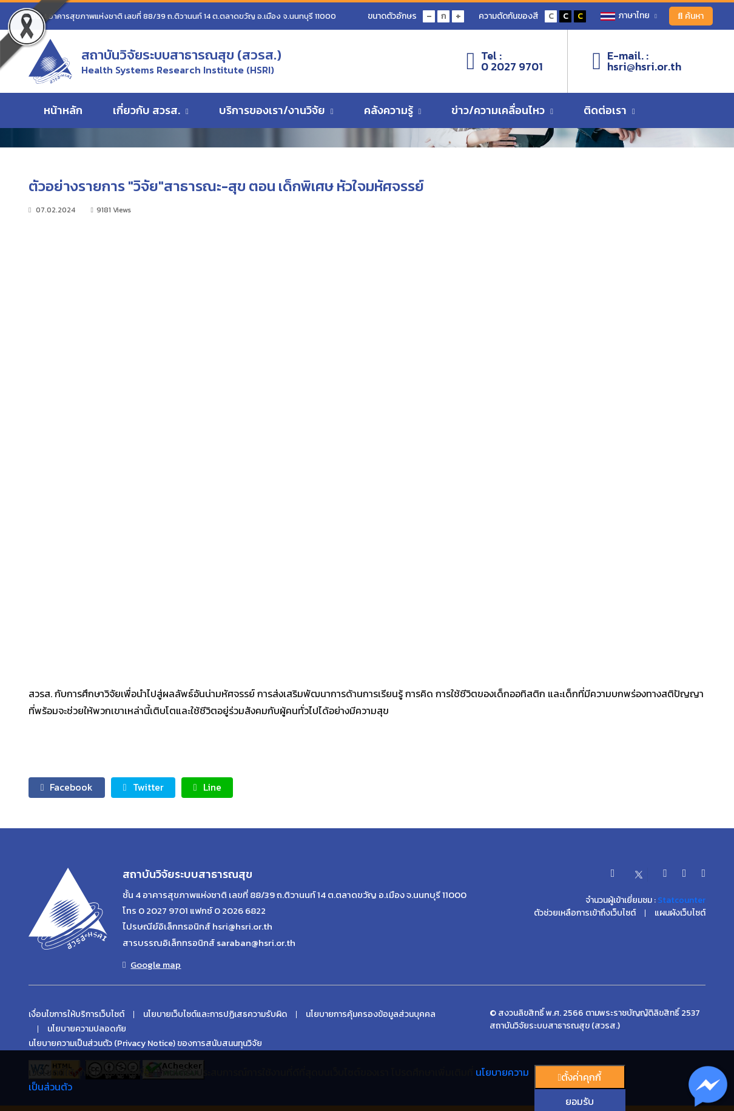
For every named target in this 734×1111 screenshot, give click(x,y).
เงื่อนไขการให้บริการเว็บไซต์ (76, 1014)
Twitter (144, 787)
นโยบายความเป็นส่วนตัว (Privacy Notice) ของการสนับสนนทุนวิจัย (145, 1043)
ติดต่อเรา (609, 111)
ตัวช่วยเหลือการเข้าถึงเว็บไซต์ (585, 913)
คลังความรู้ (393, 111)
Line (209, 787)
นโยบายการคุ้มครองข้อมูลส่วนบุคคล (371, 1014)
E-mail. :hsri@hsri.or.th (636, 61)
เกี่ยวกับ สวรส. (151, 111)
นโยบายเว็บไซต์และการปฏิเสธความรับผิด (215, 1014)
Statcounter (681, 900)
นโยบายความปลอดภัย (86, 1029)
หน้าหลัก (63, 111)
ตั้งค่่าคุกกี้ (580, 1077)
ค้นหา (691, 16)
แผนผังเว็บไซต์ (680, 913)
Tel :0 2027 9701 (505, 61)
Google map (152, 965)
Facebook (67, 787)
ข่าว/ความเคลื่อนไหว (502, 111)
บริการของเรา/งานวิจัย (276, 111)
